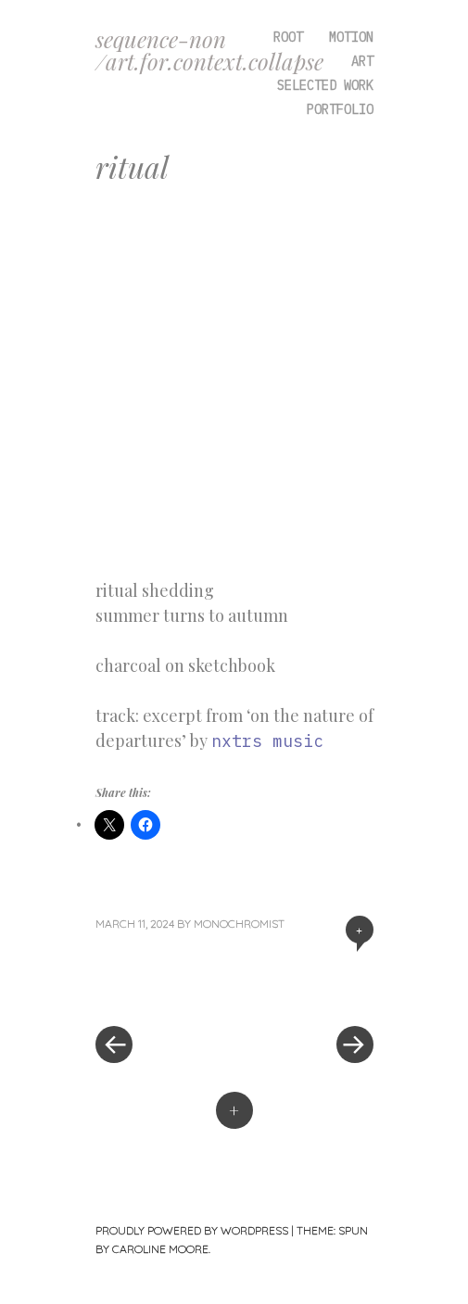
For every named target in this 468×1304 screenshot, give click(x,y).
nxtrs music (267, 741)
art (362, 61)
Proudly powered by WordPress (191, 1230)
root (288, 37)
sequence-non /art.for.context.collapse (209, 50)
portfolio (340, 109)
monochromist (239, 924)
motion (351, 37)
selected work (325, 85)
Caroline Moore (160, 1249)
